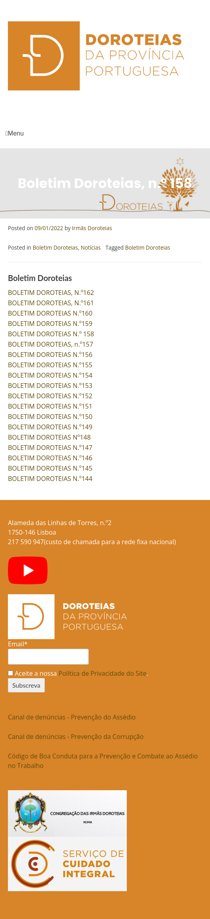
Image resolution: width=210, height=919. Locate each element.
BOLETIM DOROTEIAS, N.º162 (51, 292)
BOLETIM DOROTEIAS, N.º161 (51, 303)
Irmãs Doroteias (92, 228)
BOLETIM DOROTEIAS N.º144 (50, 478)
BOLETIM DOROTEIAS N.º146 (50, 458)
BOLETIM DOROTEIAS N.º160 (50, 313)
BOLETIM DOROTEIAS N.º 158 (51, 334)
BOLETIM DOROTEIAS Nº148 (49, 437)
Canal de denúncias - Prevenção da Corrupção (75, 736)
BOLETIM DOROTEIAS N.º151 (50, 406)
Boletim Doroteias (55, 247)
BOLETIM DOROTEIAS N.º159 (50, 323)
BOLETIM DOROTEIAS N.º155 (50, 365)
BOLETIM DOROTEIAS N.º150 (50, 416)
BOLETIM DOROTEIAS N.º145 (50, 468)
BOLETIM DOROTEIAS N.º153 (50, 385)
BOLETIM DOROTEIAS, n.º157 (50, 344)
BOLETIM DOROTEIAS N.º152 (50, 396)
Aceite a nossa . (78, 673)
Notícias (91, 247)
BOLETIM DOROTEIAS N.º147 (50, 447)
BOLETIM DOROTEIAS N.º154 (50, 375)
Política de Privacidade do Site (103, 673)
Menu (15, 133)
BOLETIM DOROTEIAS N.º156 (50, 354)
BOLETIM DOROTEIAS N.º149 (50, 427)
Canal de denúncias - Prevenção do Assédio (72, 717)
